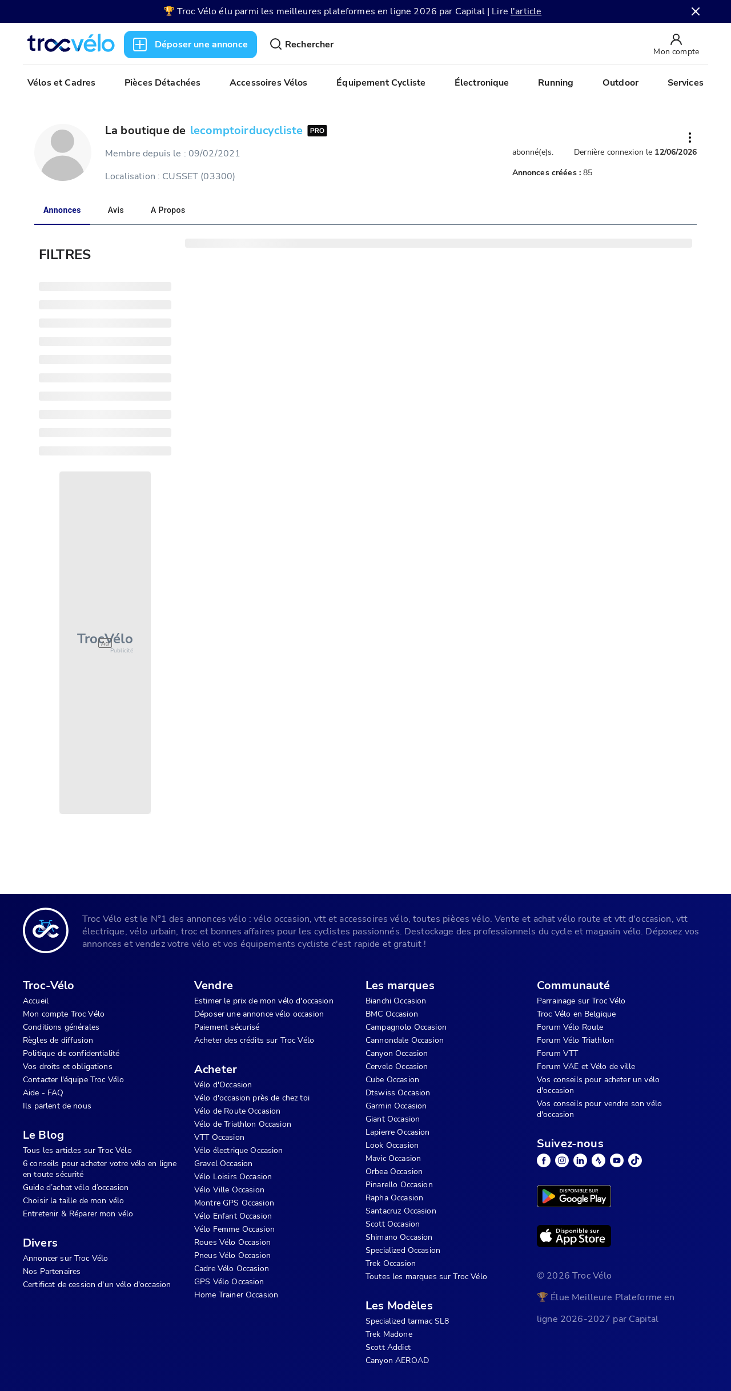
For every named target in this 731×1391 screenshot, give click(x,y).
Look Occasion (392, 1145)
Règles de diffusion (58, 1040)
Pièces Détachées (162, 82)
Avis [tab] (116, 210)
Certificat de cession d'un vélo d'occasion (97, 1284)
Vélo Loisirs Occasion (233, 1176)
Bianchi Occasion (396, 1000)
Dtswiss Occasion (398, 1092)
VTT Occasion (219, 1137)
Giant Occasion (393, 1119)
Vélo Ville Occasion (229, 1189)
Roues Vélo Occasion (232, 1242)
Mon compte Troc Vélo (64, 1014)
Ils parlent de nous (57, 1105)
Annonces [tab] (62, 210)
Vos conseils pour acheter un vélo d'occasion (598, 1085)
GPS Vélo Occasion (229, 1281)
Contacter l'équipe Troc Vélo (73, 1079)
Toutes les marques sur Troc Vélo (426, 1276)
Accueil (36, 1000)
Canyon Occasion (397, 1053)
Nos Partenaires (52, 1271)
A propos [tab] (168, 210)
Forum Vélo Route (570, 1027)
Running (555, 82)
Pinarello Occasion (399, 1184)
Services (686, 82)
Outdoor (620, 82)
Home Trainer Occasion (236, 1294)
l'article (526, 11)
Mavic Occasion (393, 1158)
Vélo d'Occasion (223, 1084)
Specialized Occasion (403, 1250)
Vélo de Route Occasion (237, 1111)
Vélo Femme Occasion (234, 1229)
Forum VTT (557, 1053)
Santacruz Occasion (401, 1210)
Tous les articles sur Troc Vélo (77, 1150)
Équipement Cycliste (380, 82)
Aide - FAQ (43, 1092)
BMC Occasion (392, 1014)
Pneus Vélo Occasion (232, 1255)
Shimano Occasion (399, 1237)
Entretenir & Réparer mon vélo (78, 1213)
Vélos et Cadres (61, 82)
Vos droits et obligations (68, 1066)
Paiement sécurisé (227, 1027)
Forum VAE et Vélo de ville (586, 1066)
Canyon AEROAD (397, 1360)
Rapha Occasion (394, 1197)
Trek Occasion (391, 1263)
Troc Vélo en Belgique (576, 1014)
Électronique (482, 82)
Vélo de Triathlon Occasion (242, 1124)
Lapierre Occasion (398, 1132)
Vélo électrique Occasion (238, 1150)
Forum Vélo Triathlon (575, 1040)
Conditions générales (61, 1027)
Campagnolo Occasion (406, 1027)
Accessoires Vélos (269, 82)
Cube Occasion (392, 1079)
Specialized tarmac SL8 (407, 1321)
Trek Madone (389, 1334)
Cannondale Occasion (405, 1040)
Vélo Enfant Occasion (233, 1216)
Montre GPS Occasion (234, 1203)
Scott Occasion (393, 1224)
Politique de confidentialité (71, 1053)
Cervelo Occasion (397, 1066)
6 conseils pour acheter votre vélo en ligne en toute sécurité (99, 1169)
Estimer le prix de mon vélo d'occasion (264, 1000)
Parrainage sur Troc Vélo (581, 1000)
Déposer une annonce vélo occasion (259, 1014)
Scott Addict (388, 1347)
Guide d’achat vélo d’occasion (75, 1187)
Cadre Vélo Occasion (231, 1268)
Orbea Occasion (394, 1171)
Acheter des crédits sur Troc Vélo (254, 1040)
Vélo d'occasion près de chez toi (252, 1097)
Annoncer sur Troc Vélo (65, 1258)
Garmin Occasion (396, 1105)
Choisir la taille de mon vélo (73, 1200)
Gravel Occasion (223, 1163)
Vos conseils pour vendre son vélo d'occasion (599, 1109)
